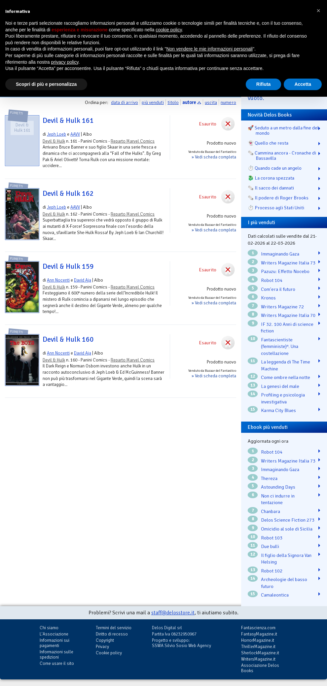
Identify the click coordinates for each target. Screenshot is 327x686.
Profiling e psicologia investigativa (283, 398)
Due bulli (270, 546)
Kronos (268, 298)
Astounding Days (278, 487)
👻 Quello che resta (268, 143)
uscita (211, 102)
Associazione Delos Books (260, 668)
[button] (318, 10)
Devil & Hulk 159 (68, 266)
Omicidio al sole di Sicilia (286, 529)
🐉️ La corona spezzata (271, 178)
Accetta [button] (302, 84)
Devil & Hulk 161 (68, 120)
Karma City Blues (278, 410)
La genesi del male (280, 386)
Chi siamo (49, 628)
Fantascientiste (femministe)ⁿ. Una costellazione (279, 346)
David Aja (82, 280)
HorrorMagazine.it (257, 640)
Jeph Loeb (56, 134)
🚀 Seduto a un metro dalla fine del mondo (283, 130)
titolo (173, 102)
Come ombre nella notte (285, 377)
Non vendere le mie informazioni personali (209, 48)
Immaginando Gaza (280, 254)
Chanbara (270, 511)
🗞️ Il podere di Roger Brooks (278, 197)
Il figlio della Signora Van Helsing (286, 558)
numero (228, 102)
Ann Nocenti (58, 280)
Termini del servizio (113, 628)
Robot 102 (271, 571)
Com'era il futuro (278, 289)
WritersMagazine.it (258, 659)
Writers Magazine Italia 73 (288, 263)
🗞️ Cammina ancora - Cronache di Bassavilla (282, 155)
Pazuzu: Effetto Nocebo (285, 271)
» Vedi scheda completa (214, 157)
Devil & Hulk (54, 141)
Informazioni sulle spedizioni (56, 654)
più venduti (153, 102)
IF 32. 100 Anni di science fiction (287, 327)
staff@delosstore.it (173, 612)
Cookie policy (109, 653)
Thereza (269, 478)
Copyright (105, 640)
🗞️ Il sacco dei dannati (271, 187)
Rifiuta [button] (263, 84)
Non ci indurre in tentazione (278, 499)
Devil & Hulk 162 (68, 193)
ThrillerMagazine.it (258, 646)
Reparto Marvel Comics (133, 141)
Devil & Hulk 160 (68, 339)
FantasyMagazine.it (259, 634)
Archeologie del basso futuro (284, 582)
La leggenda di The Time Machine (285, 365)
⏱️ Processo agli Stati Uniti (276, 207)
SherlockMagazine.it (260, 653)
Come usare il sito (57, 663)
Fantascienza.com (258, 628)
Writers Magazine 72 (282, 307)
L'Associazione (54, 634)
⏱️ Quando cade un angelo (275, 168)
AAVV (75, 134)
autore (189, 102)
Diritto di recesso (112, 634)
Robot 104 (271, 280)
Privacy (102, 646)
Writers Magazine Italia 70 (288, 315)
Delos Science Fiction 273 (287, 520)
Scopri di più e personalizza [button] (46, 84)
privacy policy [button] (65, 62)
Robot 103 (271, 538)
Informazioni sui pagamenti (54, 642)
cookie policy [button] (169, 29)
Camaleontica (275, 595)
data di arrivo (124, 102)
